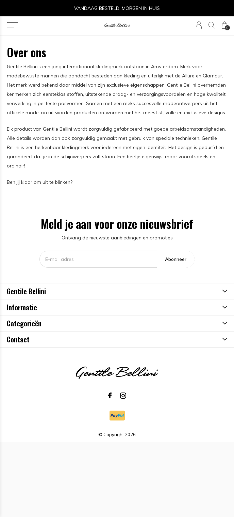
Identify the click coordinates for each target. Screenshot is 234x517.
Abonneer (175, 259)
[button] (12, 25)
